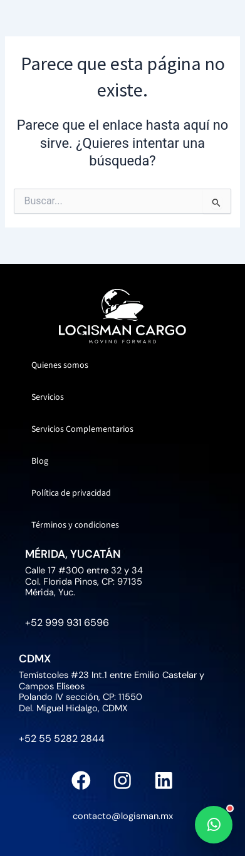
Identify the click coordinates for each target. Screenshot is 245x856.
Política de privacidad (71, 493)
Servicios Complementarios (82, 429)
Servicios (47, 397)
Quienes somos (59, 365)
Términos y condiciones (75, 525)
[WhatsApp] (213, 824)
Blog (39, 461)
